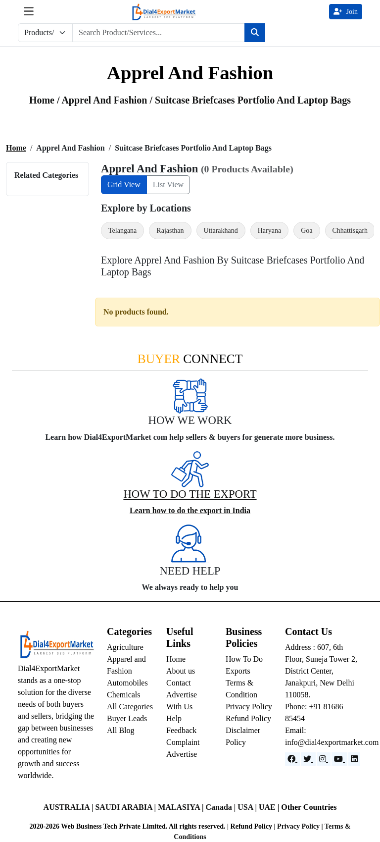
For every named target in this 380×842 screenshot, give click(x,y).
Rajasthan (170, 230)
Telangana (122, 230)
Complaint (183, 742)
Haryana (269, 230)
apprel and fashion (105, 100)
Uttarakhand (221, 230)
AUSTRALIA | (69, 807)
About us (180, 671)
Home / (45, 100)
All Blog (121, 730)
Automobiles (127, 683)
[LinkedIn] (354, 759)
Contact (178, 683)
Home (16, 148)
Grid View (124, 184)
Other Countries (308, 807)
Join (345, 11)
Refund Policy (248, 718)
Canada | (221, 807)
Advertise (181, 754)
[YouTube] (339, 759)
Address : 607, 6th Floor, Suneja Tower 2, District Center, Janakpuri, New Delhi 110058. (321, 671)
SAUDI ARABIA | (126, 807)
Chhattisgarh (350, 230)
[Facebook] (292, 759)
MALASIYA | (181, 807)
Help (174, 718)
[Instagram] (324, 759)
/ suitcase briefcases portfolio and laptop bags (250, 100)
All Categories (130, 706)
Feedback (181, 730)
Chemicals (124, 694)
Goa (306, 230)
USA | (248, 807)
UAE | (270, 807)
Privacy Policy (249, 706)
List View (168, 184)
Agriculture (125, 647)
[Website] (308, 759)
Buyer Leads (127, 718)
